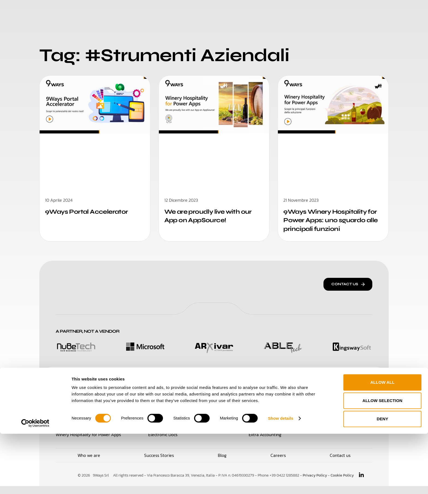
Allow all (382, 443)
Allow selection (382, 461)
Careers (264, 10)
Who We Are (181, 10)
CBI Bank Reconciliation (271, 418)
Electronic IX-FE (264, 406)
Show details (280, 478)
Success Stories (225, 10)
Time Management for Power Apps (89, 418)
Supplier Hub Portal (167, 418)
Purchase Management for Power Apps (185, 406)
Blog (288, 10)
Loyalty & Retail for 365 (78, 406)
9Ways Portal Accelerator (89, 212)
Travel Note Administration (346, 418)
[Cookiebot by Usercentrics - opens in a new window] (35, 483)
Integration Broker (338, 406)
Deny (382, 479)
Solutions (144, 10)
